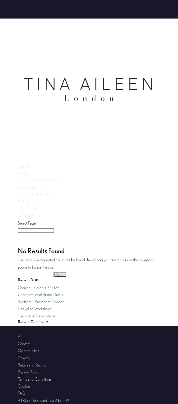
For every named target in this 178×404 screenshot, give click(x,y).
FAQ (21, 393)
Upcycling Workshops (34, 308)
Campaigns (31, 187)
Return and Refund (32, 365)
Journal (28, 209)
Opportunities (28, 350)
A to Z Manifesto (39, 180)
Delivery (24, 357)
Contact (29, 215)
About (26, 173)
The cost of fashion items (36, 315)
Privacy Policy (28, 372)
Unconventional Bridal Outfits (40, 294)
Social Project (37, 194)
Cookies (24, 386)
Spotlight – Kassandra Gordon (41, 301)
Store (25, 166)
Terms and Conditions (34, 379)
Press (24, 201)
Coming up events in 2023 (38, 287)
